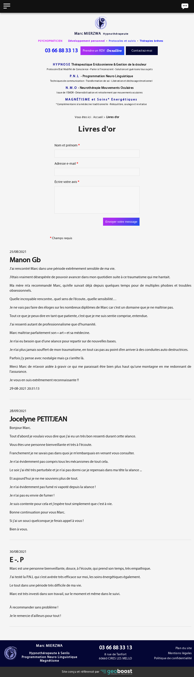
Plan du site (184, 648)
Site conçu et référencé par (97, 672)
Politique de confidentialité (173, 658)
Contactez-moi (142, 51)
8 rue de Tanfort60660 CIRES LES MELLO (115, 656)
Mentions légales (180, 653)
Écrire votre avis (66, 182)
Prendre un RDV (102, 50)
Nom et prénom (67, 145)
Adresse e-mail (66, 164)
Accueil (98, 117)
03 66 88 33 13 (61, 51)
